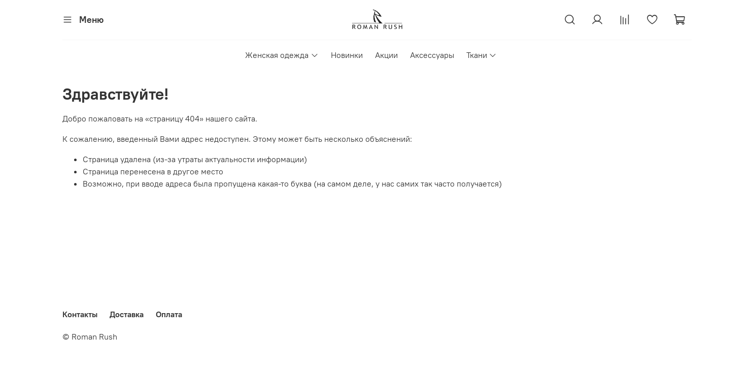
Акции (386, 55)
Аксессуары (432, 55)
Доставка (127, 314)
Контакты (79, 314)
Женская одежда (281, 55)
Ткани (481, 55)
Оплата (169, 314)
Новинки (347, 55)
